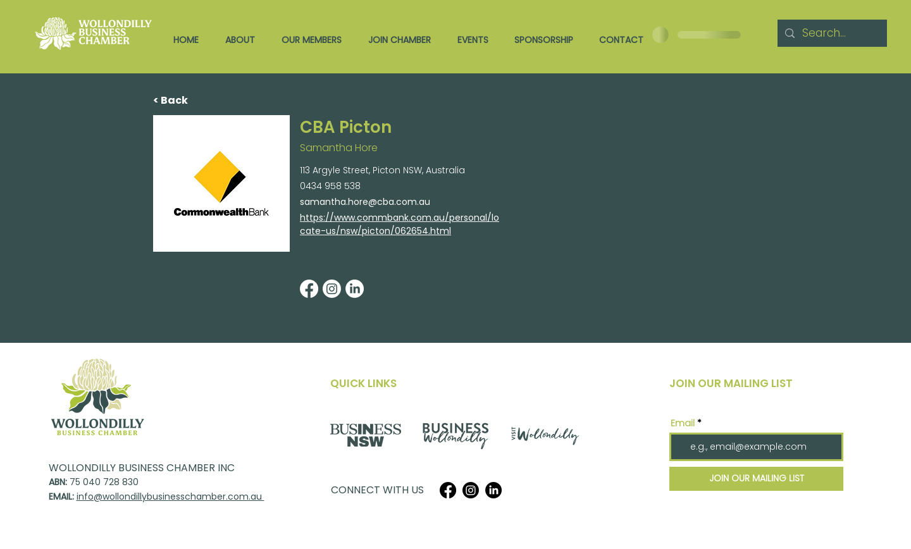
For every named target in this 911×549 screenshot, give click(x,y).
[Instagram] (470, 490)
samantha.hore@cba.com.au (365, 201)
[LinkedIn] (493, 490)
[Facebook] (448, 490)
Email (683, 423)
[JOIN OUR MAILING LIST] (756, 479)
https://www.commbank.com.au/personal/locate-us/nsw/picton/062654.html (399, 224)
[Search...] (831, 33)
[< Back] (194, 101)
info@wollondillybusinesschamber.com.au (170, 496)
